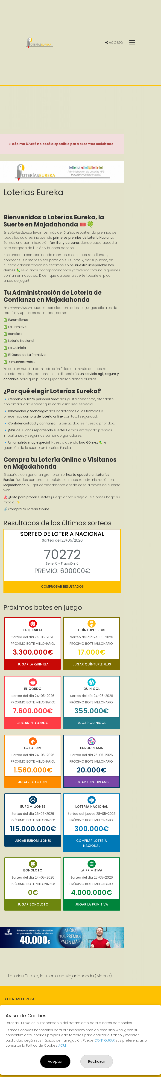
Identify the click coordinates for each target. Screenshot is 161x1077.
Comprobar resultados (62, 586)
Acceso (114, 42)
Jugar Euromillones (33, 840)
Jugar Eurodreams (91, 782)
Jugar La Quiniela (33, 664)
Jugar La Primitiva (91, 904)
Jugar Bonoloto (32, 904)
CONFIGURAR (104, 1040)
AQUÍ (62, 1045)
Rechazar (96, 1061)
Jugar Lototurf (32, 782)
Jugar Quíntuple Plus (92, 664)
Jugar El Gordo (33, 722)
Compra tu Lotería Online (28, 509)
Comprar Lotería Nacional (91, 843)
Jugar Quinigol (91, 722)
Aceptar (55, 1061)
